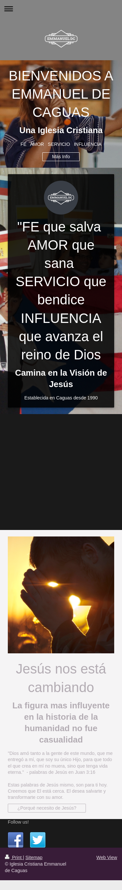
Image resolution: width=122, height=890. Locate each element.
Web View (106, 857)
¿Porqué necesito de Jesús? (47, 808)
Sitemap (33, 857)
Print (14, 857)
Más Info (61, 156)
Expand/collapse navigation (61, 9)
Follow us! (18, 822)
